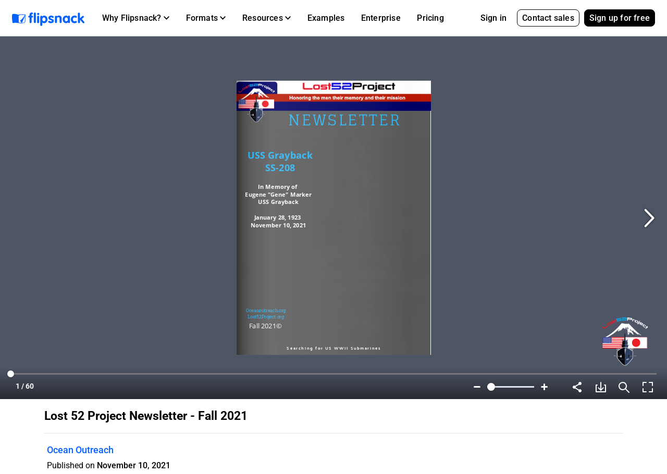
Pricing (430, 18)
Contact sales (548, 18)
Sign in (493, 18)
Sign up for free (619, 18)
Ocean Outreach (80, 449)
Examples (326, 18)
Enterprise (381, 18)
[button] (136, 18)
